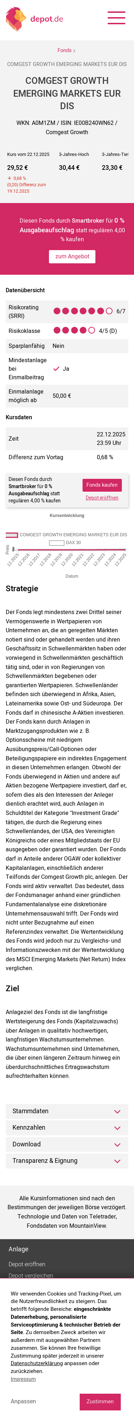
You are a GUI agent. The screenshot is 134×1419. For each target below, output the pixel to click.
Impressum (23, 1379)
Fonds (64, 50)
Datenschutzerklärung (37, 1363)
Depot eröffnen (102, 498)
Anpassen (23, 1401)
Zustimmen (100, 1401)
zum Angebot (72, 256)
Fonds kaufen (102, 485)
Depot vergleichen (31, 1276)
